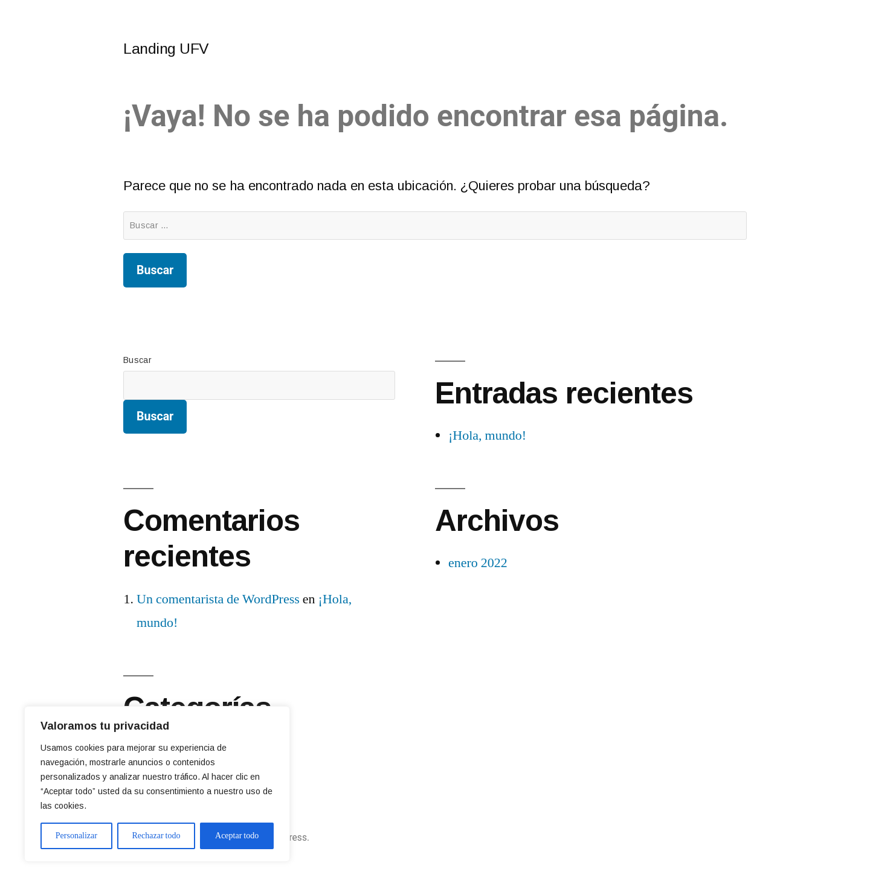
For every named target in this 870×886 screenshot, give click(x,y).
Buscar (137, 360)
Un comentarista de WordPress (218, 599)
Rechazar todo (156, 835)
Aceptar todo (237, 835)
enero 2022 (477, 562)
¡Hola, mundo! (487, 435)
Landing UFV (166, 48)
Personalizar (76, 835)
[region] (157, 784)
